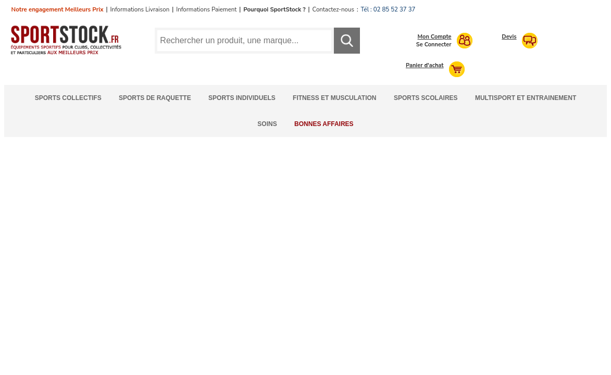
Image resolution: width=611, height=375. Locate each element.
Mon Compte (435, 37)
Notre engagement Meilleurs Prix (57, 9)
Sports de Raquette (155, 98)
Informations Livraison (139, 9)
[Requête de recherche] (244, 41)
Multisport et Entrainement (525, 98)
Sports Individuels (242, 98)
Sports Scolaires (426, 98)
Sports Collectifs (68, 98)
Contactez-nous (333, 9)
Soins (267, 124)
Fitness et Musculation (334, 98)
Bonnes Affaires (324, 124)
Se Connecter (434, 44)
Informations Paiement (206, 9)
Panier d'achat (425, 65)
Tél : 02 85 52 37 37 (388, 9)
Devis (509, 37)
